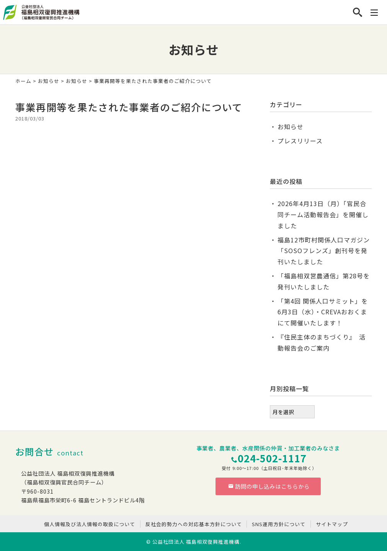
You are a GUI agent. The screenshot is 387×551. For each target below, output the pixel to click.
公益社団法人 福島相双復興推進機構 (196, 541)
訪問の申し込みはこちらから (269, 486)
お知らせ (48, 81)
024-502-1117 (272, 458)
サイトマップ (332, 524)
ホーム (23, 81)
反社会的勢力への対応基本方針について (193, 524)
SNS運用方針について (278, 524)
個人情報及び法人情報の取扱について (89, 524)
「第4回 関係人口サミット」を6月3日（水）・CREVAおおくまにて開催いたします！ (323, 312)
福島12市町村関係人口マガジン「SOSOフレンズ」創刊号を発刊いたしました (324, 251)
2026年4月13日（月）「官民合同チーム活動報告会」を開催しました (323, 214)
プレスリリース (300, 140)
